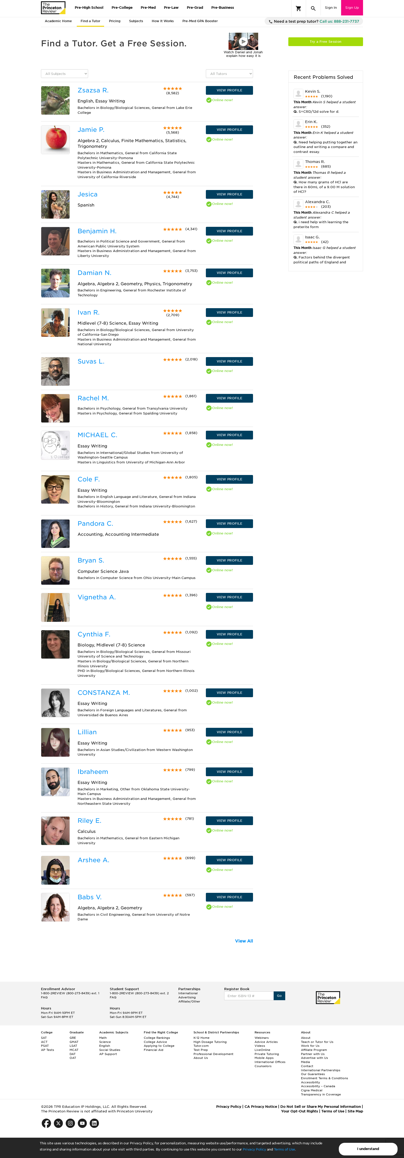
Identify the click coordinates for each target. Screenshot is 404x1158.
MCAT (74, 1050)
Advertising (187, 997)
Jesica (88, 194)
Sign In (331, 8)
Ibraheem (93, 771)
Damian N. (94, 272)
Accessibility (310, 1082)
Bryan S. (91, 560)
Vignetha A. (97, 597)
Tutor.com (201, 1046)
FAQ (44, 997)
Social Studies (109, 1050)
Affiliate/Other (189, 1001)
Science (105, 1042)
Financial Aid (153, 1050)
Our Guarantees (313, 1074)
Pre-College (122, 8)
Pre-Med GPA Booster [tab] (200, 21)
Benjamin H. (97, 231)
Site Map (355, 1111)
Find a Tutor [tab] (90, 21)
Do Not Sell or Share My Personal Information (320, 1107)
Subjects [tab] (136, 21)
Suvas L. (91, 361)
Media (305, 1062)
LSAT (73, 1046)
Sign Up (352, 8)
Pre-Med (148, 8)
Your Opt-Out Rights (299, 1111)
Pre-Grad (195, 8)
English (104, 1046)
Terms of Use (284, 1149)
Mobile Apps (264, 1058)
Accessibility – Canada (318, 1086)
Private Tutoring (267, 1054)
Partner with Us (313, 1054)
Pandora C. (95, 523)
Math (103, 1038)
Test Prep (200, 1050)
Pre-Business (222, 8)
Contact (307, 1066)
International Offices (270, 1062)
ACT (44, 1042)
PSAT (45, 1046)
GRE (73, 1038)
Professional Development (213, 1054)
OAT (73, 1058)
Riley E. (89, 820)
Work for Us (310, 1046)
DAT (72, 1054)
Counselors (263, 1066)
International (188, 993)
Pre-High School (89, 8)
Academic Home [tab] (58, 21)
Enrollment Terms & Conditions (324, 1078)
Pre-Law (171, 8)
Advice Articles (266, 1042)
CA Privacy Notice (261, 1107)
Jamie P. (91, 129)
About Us (200, 1058)
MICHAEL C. (97, 435)
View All (244, 941)
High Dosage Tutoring (210, 1042)
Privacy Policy (254, 1149)
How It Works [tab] (163, 21)
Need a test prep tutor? (313, 21)
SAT (44, 1038)
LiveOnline (262, 1050)
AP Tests (47, 1050)
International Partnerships (320, 1070)
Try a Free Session (325, 42)
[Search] (313, 8)
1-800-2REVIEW (70, 993)
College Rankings (157, 1038)
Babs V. (90, 897)
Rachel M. (93, 398)
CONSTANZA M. (104, 692)
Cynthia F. (94, 634)
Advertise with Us (314, 1058)
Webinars (262, 1038)
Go (279, 996)
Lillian (87, 732)
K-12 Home (201, 1038)
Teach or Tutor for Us (317, 1042)
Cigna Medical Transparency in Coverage (321, 1092)
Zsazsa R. (93, 90)
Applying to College (159, 1046)
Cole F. (89, 479)
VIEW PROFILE (229, 90)
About (305, 1038)
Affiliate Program (314, 1050)
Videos (260, 1046)
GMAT (74, 1042)
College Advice (155, 1042)
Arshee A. (93, 860)
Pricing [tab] (114, 21)
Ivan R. (88, 312)
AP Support (108, 1054)
